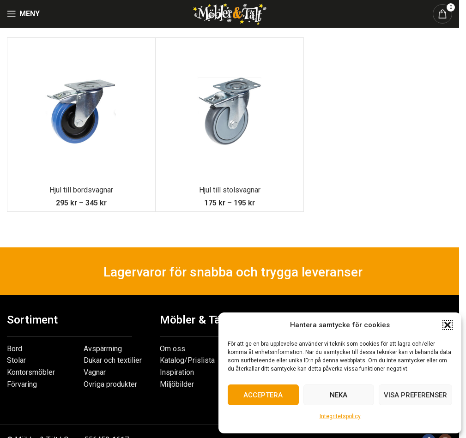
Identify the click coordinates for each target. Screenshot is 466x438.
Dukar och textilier (113, 360)
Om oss (172, 348)
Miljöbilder (177, 384)
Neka (338, 395)
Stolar (16, 360)
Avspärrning (103, 348)
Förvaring (22, 384)
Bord (14, 348)
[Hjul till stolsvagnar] (229, 111)
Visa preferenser (415, 395)
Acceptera (263, 395)
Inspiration (177, 372)
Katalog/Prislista (187, 360)
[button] (447, 325)
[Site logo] (229, 13)
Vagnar (95, 372)
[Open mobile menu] (23, 14)
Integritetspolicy (340, 416)
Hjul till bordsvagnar (81, 190)
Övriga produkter (110, 384)
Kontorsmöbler (31, 372)
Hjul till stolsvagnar (229, 190)
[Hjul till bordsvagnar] (81, 111)
